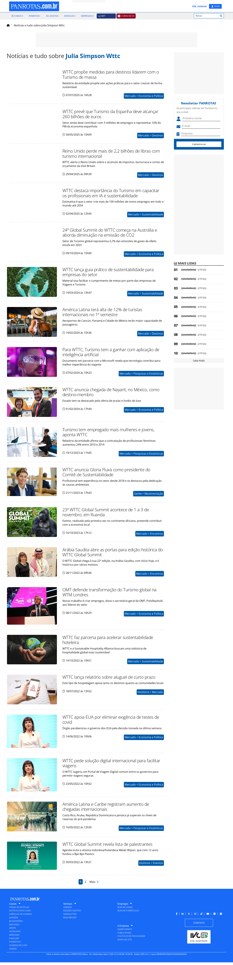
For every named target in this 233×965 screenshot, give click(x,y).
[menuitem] (17, 16)
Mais (94, 884)
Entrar (216, 6)
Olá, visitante (199, 6)
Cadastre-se (199, 144)
